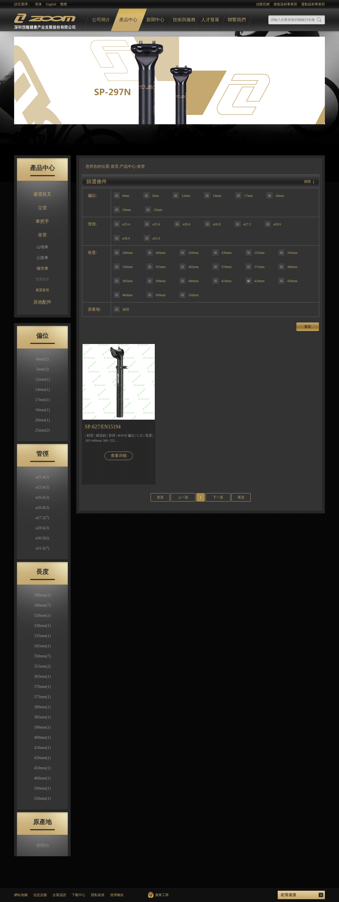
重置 (307, 327)
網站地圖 (21, 895)
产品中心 (128, 166)
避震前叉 (42, 194)
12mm (42, 379)
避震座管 (42, 290)
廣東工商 (162, 895)
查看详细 (119, 456)
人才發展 (210, 19)
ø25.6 (42, 487)
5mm (42, 369)
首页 (115, 166)
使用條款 (117, 895)
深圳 (42, 845)
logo (45, 20)
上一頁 (183, 497)
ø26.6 (42, 497)
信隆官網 (263, 4)
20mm (42, 420)
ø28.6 (42, 528)
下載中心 (78, 895)
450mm (42, 768)
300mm (42, 605)
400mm (42, 737)
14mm (42, 389)
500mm (42, 788)
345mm (42, 646)
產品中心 (128, 19)
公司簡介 (101, 19)
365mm (42, 676)
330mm (42, 626)
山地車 (42, 247)
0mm (42, 359)
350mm (42, 656)
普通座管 (42, 279)
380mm (42, 707)
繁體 (63, 4)
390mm (42, 727)
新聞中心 (155, 19)
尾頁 (241, 497)
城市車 (42, 268)
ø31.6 (42, 548)
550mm (42, 798)
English (51, 4)
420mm (42, 758)
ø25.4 (42, 477)
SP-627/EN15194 (103, 427)
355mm (42, 666)
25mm (42, 430)
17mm (42, 400)
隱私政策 (98, 895)
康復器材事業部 (285, 4)
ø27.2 (42, 518)
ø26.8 (42, 508)
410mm (42, 748)
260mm (42, 595)
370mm (42, 687)
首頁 (160, 497)
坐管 (42, 234)
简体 (38, 4)
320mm (42, 615)
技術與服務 (184, 19)
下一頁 (218, 497)
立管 (42, 207)
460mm (42, 778)
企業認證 (59, 895)
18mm (42, 410)
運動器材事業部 (313, 4)
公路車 (42, 258)
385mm (42, 717)
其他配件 (42, 302)
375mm (42, 697)
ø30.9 (42, 538)
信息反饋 (40, 895)
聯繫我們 (237, 19)
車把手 (42, 221)
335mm (42, 636)
